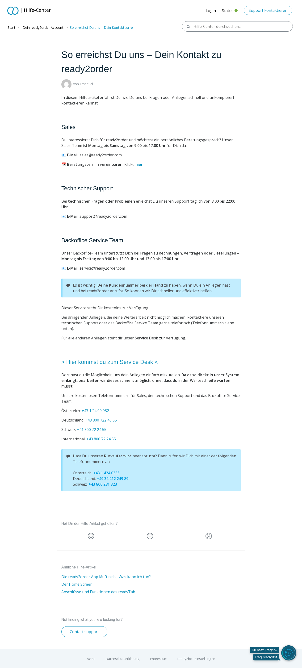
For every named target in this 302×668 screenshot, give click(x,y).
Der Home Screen (76, 584)
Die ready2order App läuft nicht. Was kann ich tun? (106, 576)
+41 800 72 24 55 (91, 429)
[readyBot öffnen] (288, 652)
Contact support (84, 631)
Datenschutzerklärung (122, 658)
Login (211, 10)
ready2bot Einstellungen (196, 658)
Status (230, 12)
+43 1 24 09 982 (95, 410)
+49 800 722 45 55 (101, 420)
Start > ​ (14, 27)
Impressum (158, 658)
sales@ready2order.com (101, 155)
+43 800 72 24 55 (101, 439)
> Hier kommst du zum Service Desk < (109, 362)
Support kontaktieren (268, 10)
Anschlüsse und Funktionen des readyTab (98, 591)
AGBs (91, 658)
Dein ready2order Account (43, 27)
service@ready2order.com (102, 268)
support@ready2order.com (103, 216)
